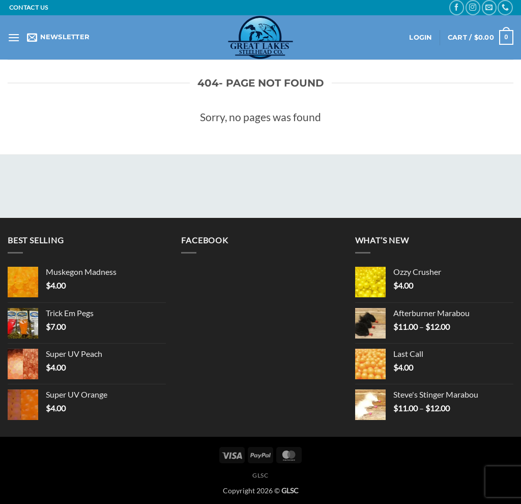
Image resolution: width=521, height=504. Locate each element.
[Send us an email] (489, 7)
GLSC (260, 475)
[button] (14, 37)
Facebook (204, 240)
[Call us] (505, 7)
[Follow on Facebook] (456, 7)
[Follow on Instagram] (473, 7)
